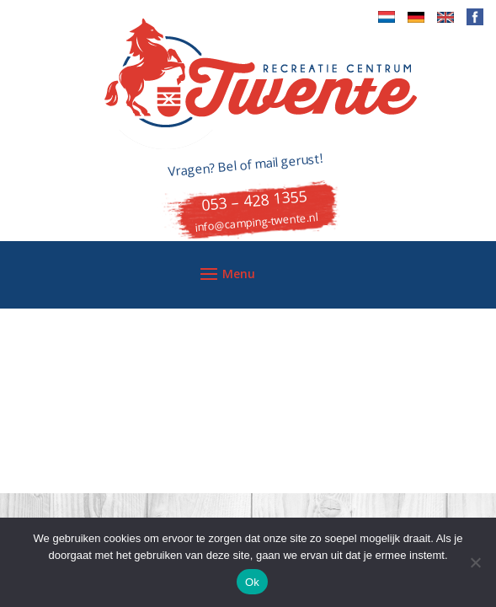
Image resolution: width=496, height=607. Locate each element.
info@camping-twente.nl (256, 222)
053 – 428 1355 (254, 200)
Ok (252, 582)
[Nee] (475, 562)
